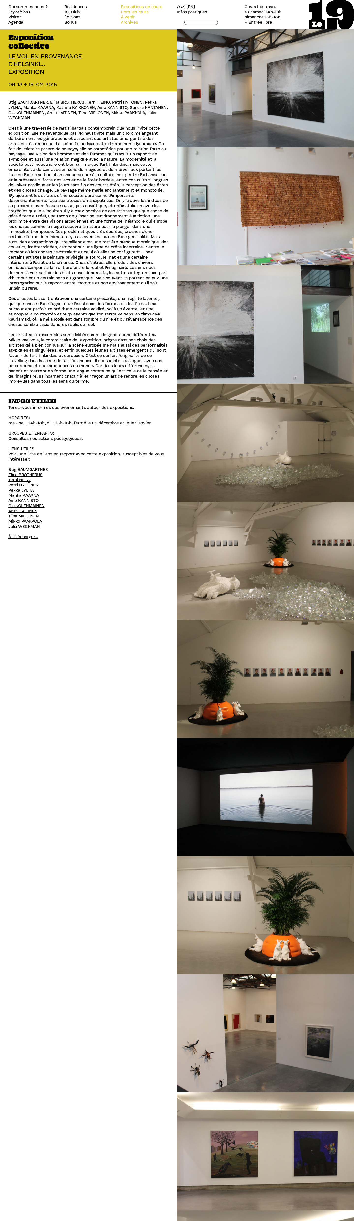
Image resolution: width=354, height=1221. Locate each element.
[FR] (181, 6)
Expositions (19, 12)
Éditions (72, 17)
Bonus (70, 22)
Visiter (14, 17)
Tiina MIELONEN (23, 516)
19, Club (72, 12)
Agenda (15, 22)
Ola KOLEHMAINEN (26, 505)
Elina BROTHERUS (25, 474)
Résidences (75, 6)
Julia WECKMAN (24, 526)
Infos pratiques (192, 12)
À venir (128, 17)
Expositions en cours (141, 6)
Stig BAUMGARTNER (28, 469)
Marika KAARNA (23, 495)
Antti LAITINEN (22, 510)
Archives (129, 22)
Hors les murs (135, 12)
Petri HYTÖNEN (23, 485)
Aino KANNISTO (23, 500)
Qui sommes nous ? (28, 6)
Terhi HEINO (19, 479)
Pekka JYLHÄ (21, 490)
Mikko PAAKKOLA (25, 521)
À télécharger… (23, 536)
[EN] (190, 6)
